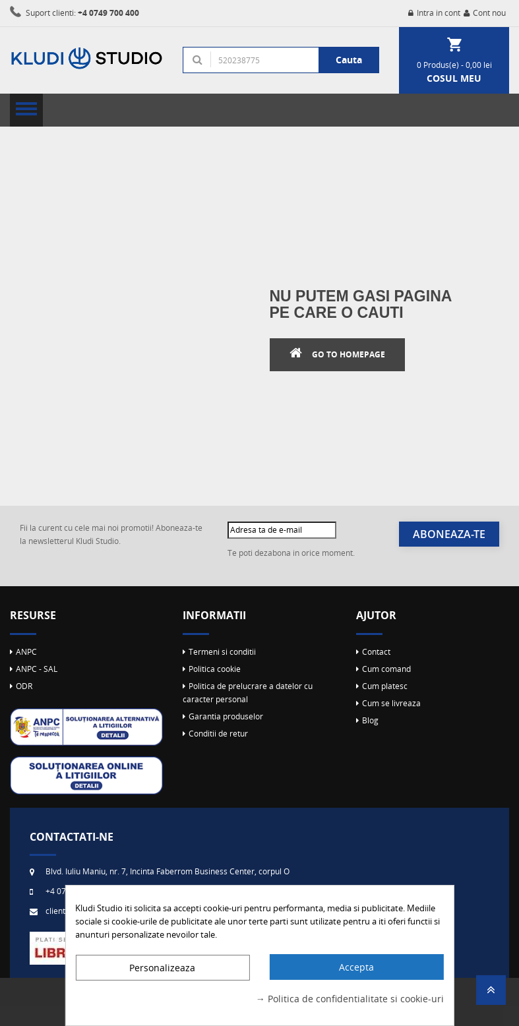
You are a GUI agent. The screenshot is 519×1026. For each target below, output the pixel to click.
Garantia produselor (226, 716)
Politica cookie (215, 669)
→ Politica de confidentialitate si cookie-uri (350, 998)
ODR (24, 686)
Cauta (349, 59)
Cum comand (386, 669)
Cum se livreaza (391, 703)
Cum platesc (385, 686)
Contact (376, 651)
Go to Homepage (348, 354)
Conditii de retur (218, 733)
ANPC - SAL (36, 669)
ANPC (26, 651)
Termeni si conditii (222, 651)
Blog (370, 720)
